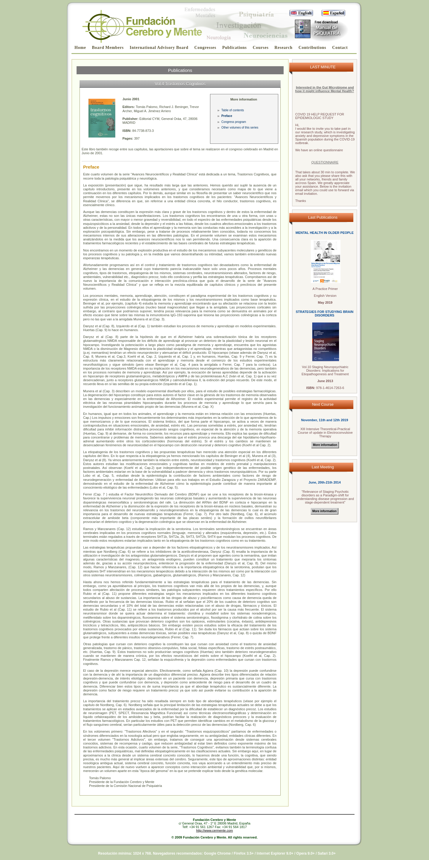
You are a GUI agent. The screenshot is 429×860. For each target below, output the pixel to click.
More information (325, 445)
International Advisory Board (159, 47)
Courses (260, 47)
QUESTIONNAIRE (324, 162)
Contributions (312, 47)
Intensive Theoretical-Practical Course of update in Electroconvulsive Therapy (325, 432)
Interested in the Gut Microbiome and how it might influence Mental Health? (324, 89)
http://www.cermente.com (214, 830)
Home (80, 47)
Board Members (108, 47)
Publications (234, 47)
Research (283, 47)
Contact (340, 47)
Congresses (205, 47)
